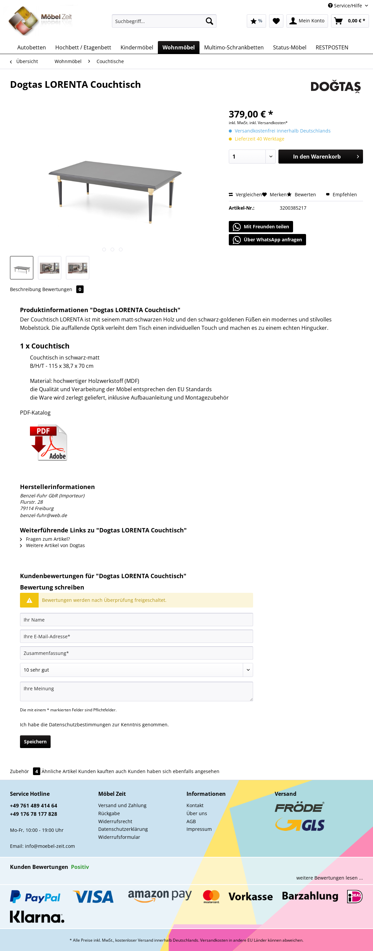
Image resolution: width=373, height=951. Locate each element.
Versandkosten (214, 940)
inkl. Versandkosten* (268, 123)
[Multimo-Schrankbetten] (233, 47)
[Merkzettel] (276, 21)
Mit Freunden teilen (261, 227)
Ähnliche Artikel (59, 771)
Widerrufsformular (119, 837)
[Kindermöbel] (137, 47)
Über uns (196, 813)
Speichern (35, 741)
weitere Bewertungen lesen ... (329, 878)
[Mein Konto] (307, 21)
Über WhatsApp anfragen (267, 240)
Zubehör (26, 771)
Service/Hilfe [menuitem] (345, 5)
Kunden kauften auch (102, 771)
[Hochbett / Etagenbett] (83, 47)
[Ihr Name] (136, 619)
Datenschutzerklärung (123, 829)
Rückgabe (109, 813)
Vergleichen (245, 194)
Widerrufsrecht (115, 821)
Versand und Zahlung (122, 805)
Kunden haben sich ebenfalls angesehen (173, 771)
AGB (191, 821)
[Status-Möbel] (289, 47)
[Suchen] (209, 21)
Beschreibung (25, 289)
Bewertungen (63, 289)
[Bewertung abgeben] (136, 670)
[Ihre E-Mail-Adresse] (136, 636)
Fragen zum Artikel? (45, 539)
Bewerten (302, 194)
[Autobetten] (32, 47)
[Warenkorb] (350, 21)
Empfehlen (341, 194)
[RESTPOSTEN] (332, 47)
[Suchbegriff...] (164, 21)
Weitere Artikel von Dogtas (52, 545)
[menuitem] (164, 24)
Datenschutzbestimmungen (80, 724)
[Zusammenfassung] (136, 653)
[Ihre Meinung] (136, 691)
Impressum (199, 829)
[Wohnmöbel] (178, 47)
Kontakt (194, 805)
